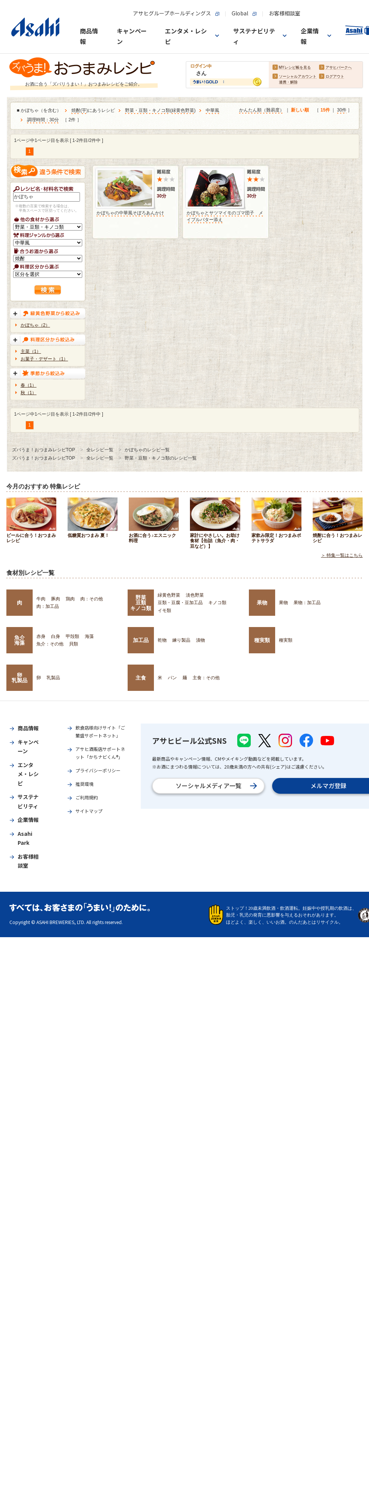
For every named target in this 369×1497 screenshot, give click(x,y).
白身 (55, 636)
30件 (341, 110)
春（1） (29, 385)
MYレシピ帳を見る (295, 67)
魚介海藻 (19, 640)
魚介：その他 (49, 644)
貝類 (73, 644)
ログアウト (334, 76)
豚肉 (55, 599)
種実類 (262, 640)
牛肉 (40, 599)
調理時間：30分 (43, 119)
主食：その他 (206, 677)
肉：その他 (91, 599)
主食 (141, 678)
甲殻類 (72, 636)
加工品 (141, 640)
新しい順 (300, 110)
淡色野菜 (195, 595)
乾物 (162, 640)
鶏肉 (70, 599)
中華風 (212, 110)
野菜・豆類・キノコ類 (147, 110)
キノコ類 (217, 602)
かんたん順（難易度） (261, 110)
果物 (262, 603)
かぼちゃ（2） (35, 325)
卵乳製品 (19, 677)
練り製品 (181, 640)
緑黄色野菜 (183, 110)
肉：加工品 (47, 606)
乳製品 (53, 677)
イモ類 (164, 610)
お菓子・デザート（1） (44, 359)
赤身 (40, 636)
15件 (325, 110)
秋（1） (29, 392)
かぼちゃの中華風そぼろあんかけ (130, 213)
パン (172, 677)
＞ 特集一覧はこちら (342, 555)
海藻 (89, 636)
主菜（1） (31, 351)
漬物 (200, 640)
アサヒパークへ (338, 67)
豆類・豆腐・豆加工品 (180, 602)
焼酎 (75, 110)
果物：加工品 (307, 602)
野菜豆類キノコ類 (140, 602)
